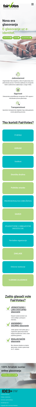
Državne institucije (18, 267)
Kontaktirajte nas (5, 402)
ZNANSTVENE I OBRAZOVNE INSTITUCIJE (18, 227)
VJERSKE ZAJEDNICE (18, 280)
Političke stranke (18, 188)
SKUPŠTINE (7, 37)
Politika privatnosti (5, 394)
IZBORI (16, 37)
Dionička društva (18, 174)
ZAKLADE (18, 253)
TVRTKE (18, 135)
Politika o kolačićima (5, 397)
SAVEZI (18, 214)
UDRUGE (18, 148)
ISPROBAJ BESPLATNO (9, 375)
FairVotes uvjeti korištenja (7, 399)
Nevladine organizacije (18, 240)
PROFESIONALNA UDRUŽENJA (18, 201)
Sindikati (18, 161)
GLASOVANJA (26, 37)
